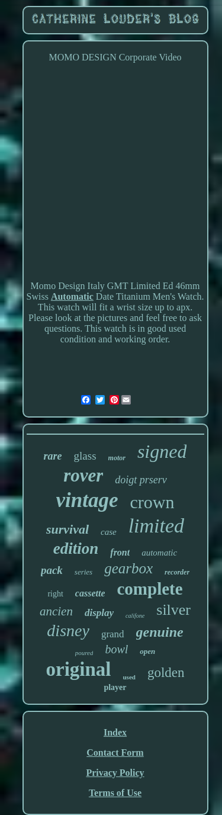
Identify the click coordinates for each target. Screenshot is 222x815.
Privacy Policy (115, 773)
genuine (160, 632)
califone (135, 615)
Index (115, 732)
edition (76, 548)
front (120, 552)
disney (68, 630)
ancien (56, 611)
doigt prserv (141, 480)
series (83, 571)
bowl (116, 649)
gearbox (128, 568)
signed (162, 451)
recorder (177, 572)
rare (53, 456)
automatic (159, 552)
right (55, 593)
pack (52, 570)
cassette (90, 593)
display (99, 612)
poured (84, 652)
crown (152, 502)
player (115, 687)
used (129, 677)
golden (166, 672)
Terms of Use (115, 793)
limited (156, 526)
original (78, 669)
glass (85, 456)
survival (67, 529)
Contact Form (114, 752)
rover (83, 475)
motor (117, 458)
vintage (87, 500)
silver (173, 609)
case (109, 532)
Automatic (72, 296)
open (147, 651)
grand (112, 634)
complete (149, 588)
